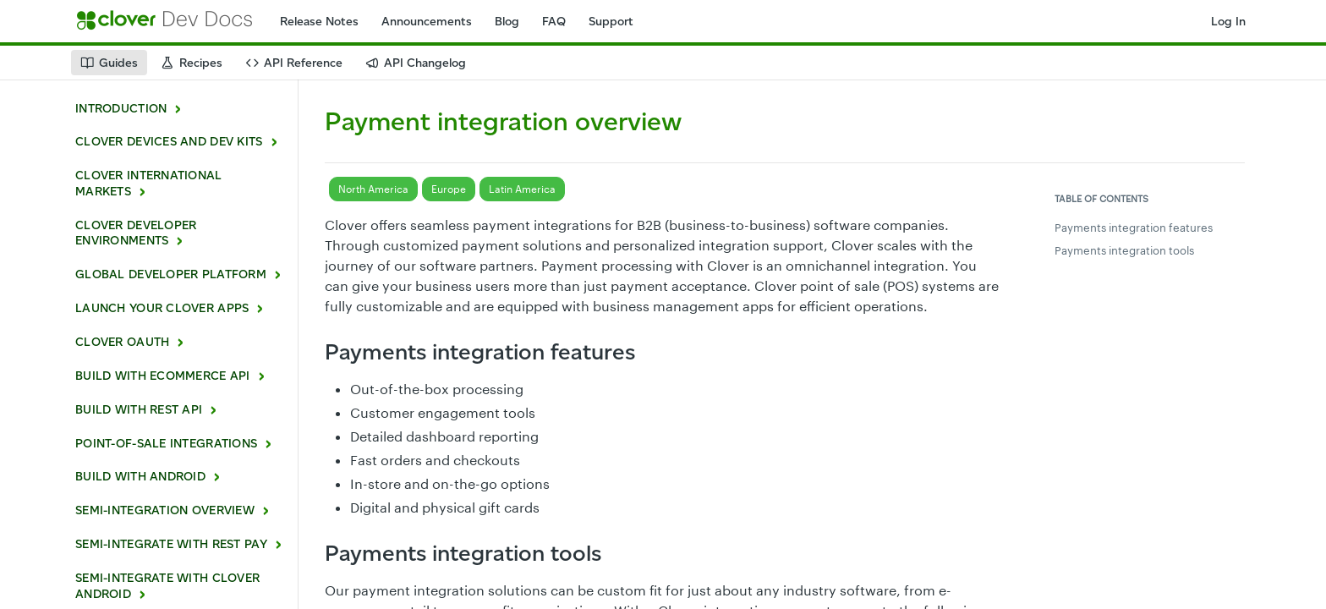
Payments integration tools (1124, 250)
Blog (507, 21)
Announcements (426, 21)
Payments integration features (1134, 227)
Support (611, 21)
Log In (1228, 21)
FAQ (554, 21)
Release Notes (319, 21)
